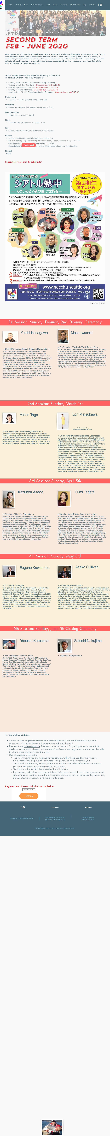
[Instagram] (101, 5)
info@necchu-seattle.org (57, 817)
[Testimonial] (28, 145)
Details (29, 795)
